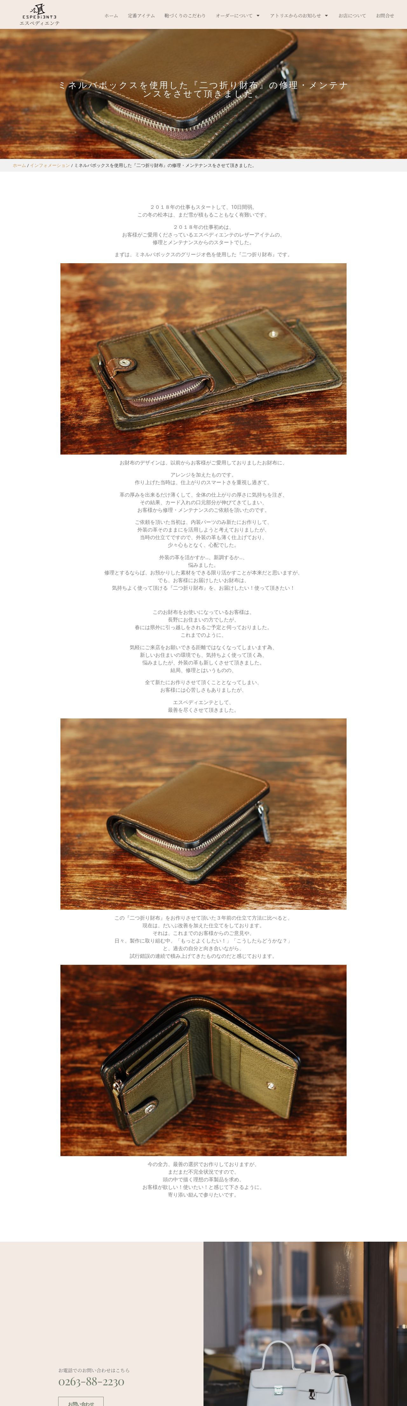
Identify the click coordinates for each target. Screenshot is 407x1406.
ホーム (111, 15)
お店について (352, 15)
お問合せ (385, 15)
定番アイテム (141, 15)
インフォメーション (50, 165)
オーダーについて (238, 15)
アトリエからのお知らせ (299, 15)
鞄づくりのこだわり (185, 15)
